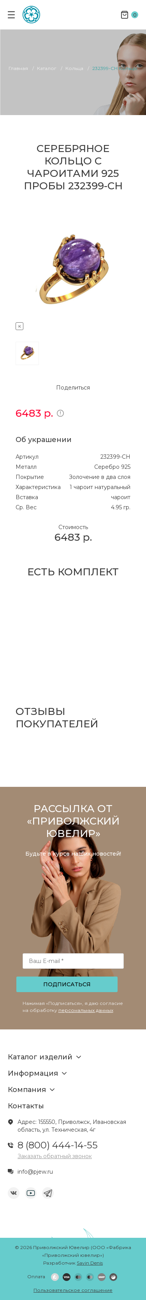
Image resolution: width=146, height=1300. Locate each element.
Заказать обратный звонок (55, 1156)
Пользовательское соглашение (73, 1290)
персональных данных (85, 1010)
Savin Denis (90, 1263)
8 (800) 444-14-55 (58, 1145)
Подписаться (67, 984)
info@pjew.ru (35, 1171)
